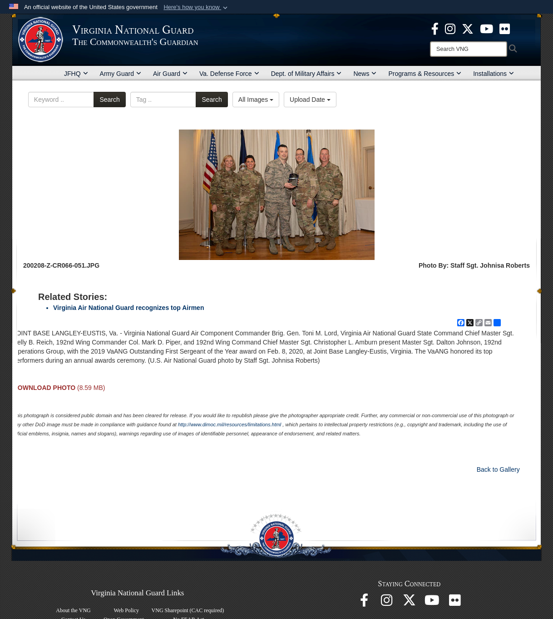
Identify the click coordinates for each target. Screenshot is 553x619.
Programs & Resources (424, 73)
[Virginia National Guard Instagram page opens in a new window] (450, 28)
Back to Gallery (498, 469)
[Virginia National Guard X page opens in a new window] (468, 28)
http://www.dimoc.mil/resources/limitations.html (229, 424)
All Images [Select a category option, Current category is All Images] (255, 99)
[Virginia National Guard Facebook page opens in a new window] (435, 28)
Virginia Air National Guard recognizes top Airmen (128, 307)
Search (109, 99)
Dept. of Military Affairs (306, 73)
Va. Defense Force (229, 73)
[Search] (468, 49)
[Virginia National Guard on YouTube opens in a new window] (486, 28)
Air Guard (170, 73)
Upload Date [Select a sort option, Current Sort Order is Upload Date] (310, 99)
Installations (493, 73)
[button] (196, 7)
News (364, 73)
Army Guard (120, 73)
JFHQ (76, 73)
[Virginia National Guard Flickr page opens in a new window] (504, 28)
